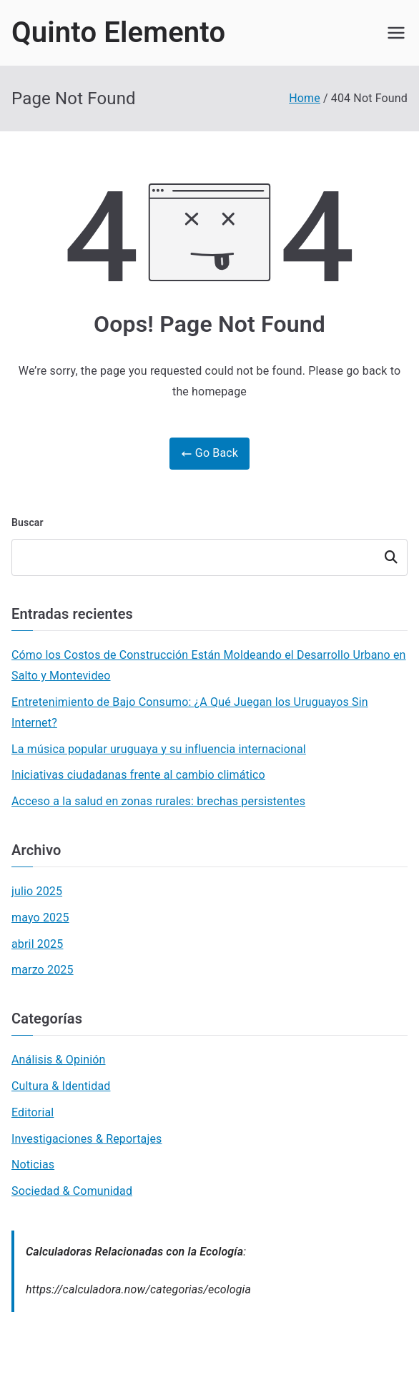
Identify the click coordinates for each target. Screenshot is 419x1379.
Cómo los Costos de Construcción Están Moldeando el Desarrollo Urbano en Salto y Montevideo (208, 665)
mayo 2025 (40, 917)
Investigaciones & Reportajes (86, 1139)
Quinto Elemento (118, 32)
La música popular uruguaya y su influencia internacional (158, 749)
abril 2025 (37, 944)
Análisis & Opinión (58, 1059)
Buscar (27, 522)
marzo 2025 (42, 969)
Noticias (32, 1164)
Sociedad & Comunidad (71, 1191)
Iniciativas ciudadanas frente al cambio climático (138, 775)
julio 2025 (36, 891)
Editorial (32, 1112)
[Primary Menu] (396, 33)
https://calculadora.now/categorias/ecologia (138, 1289)
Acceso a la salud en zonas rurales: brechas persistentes (158, 801)
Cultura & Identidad (61, 1086)
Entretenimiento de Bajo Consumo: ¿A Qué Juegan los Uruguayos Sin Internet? (189, 712)
